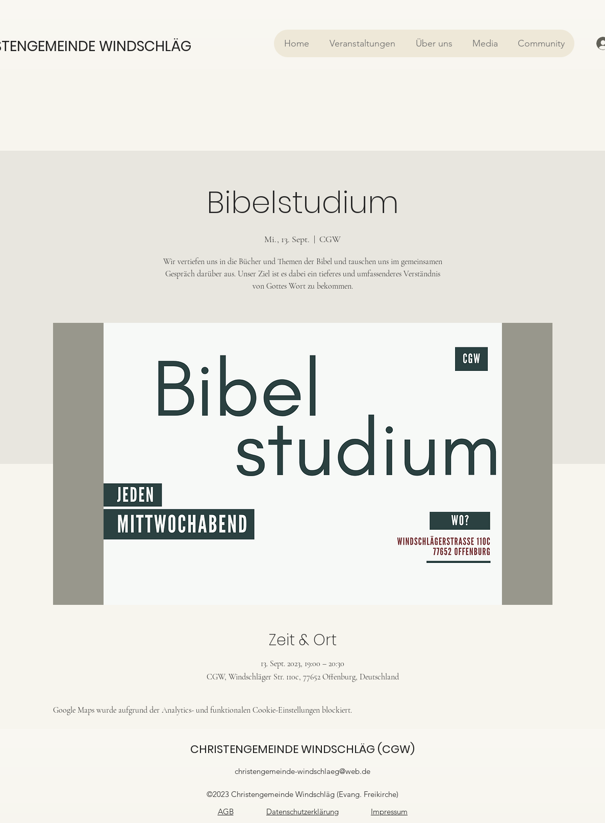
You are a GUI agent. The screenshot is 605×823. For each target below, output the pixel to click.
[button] (362, 43)
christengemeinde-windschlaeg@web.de (302, 771)
